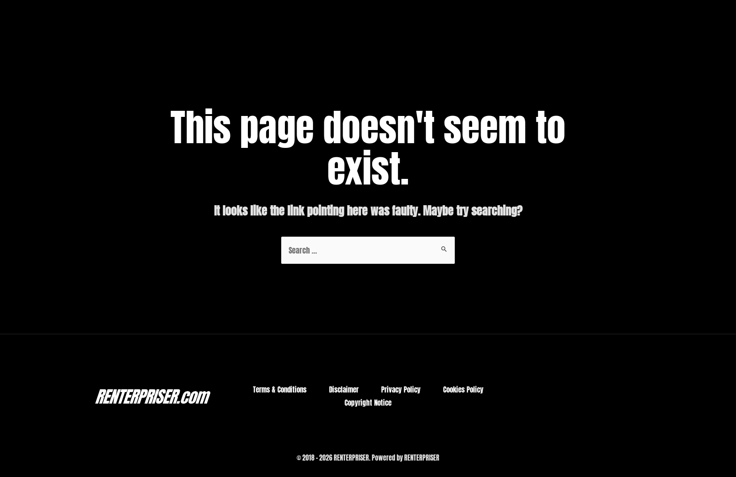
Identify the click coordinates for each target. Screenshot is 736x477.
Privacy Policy (401, 389)
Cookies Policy (463, 389)
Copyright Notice (368, 402)
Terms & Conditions (280, 389)
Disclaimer (344, 389)
